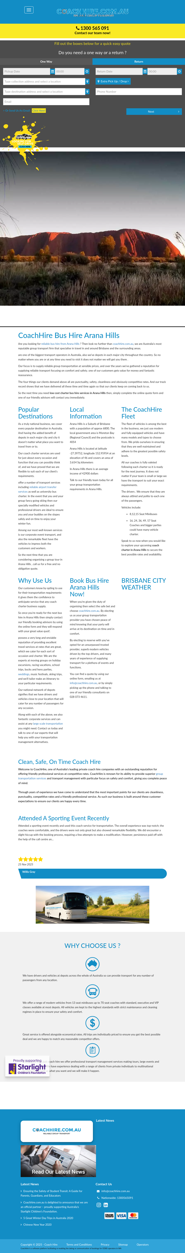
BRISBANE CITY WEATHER (144, 608)
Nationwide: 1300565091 (117, 1197)
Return (138, 61)
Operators (143, 1244)
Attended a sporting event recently (63, 818)
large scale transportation (48, 723)
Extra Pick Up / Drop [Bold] (113, 81)
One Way (46, 61)
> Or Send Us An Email (17, 110)
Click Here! (38, 110)
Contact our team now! (92, 33)
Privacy (105, 1244)
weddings (23, 674)
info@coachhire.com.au (83, 683)
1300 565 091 (92, 28)
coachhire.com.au (123, 343)
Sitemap (123, 1244)
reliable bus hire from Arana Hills (60, 343)
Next (151, 111)
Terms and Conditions (79, 1244)
